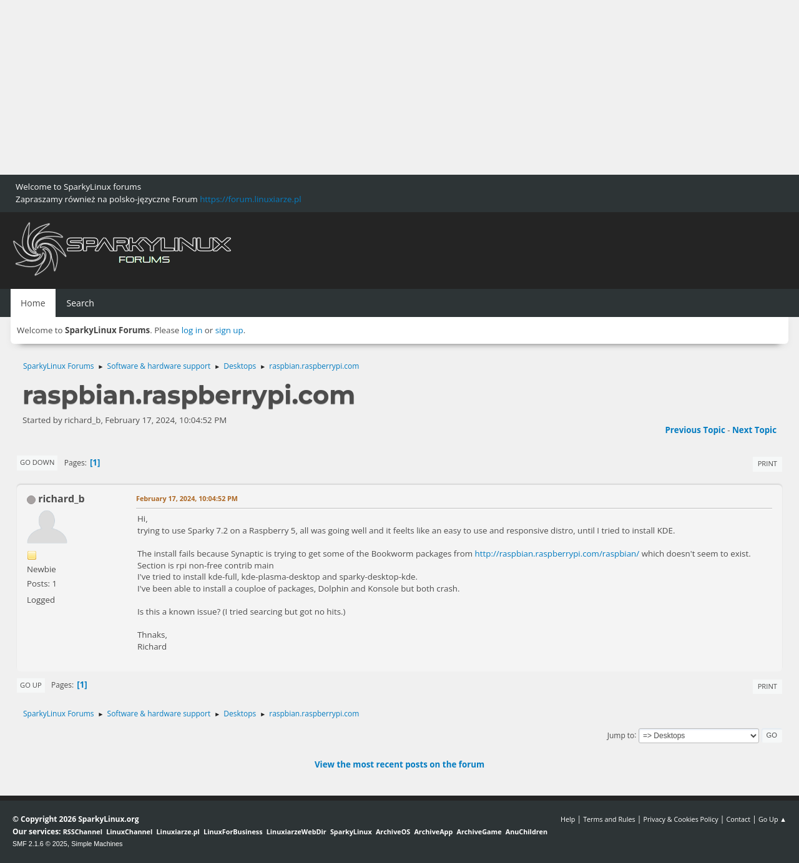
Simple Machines (96, 843)
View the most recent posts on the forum (399, 764)
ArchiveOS (393, 831)
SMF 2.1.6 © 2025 (39, 843)
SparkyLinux (351, 831)
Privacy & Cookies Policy (680, 819)
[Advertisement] (374, 87)
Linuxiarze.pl (178, 831)
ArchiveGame (478, 831)
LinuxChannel (129, 831)
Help (568, 819)
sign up (229, 330)
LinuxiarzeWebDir (296, 831)
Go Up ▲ (772, 819)
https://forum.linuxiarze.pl (250, 199)
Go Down (37, 462)
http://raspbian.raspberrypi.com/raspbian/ (557, 553)
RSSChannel (82, 831)
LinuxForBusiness (232, 831)
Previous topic (695, 430)
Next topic (754, 430)
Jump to (621, 734)
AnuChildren (526, 831)
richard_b (61, 498)
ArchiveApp (433, 831)
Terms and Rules (609, 819)
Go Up (31, 685)
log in (192, 330)
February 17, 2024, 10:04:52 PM (187, 498)
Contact (738, 819)
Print (767, 463)
